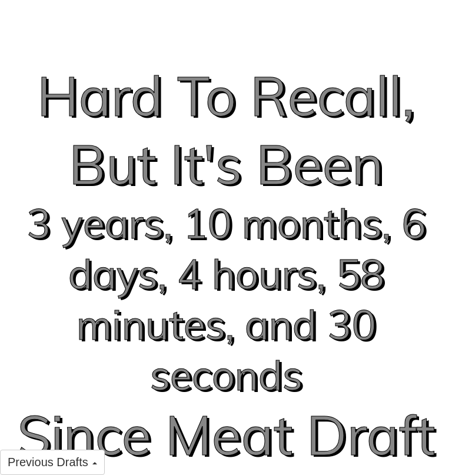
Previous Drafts (52, 462)
